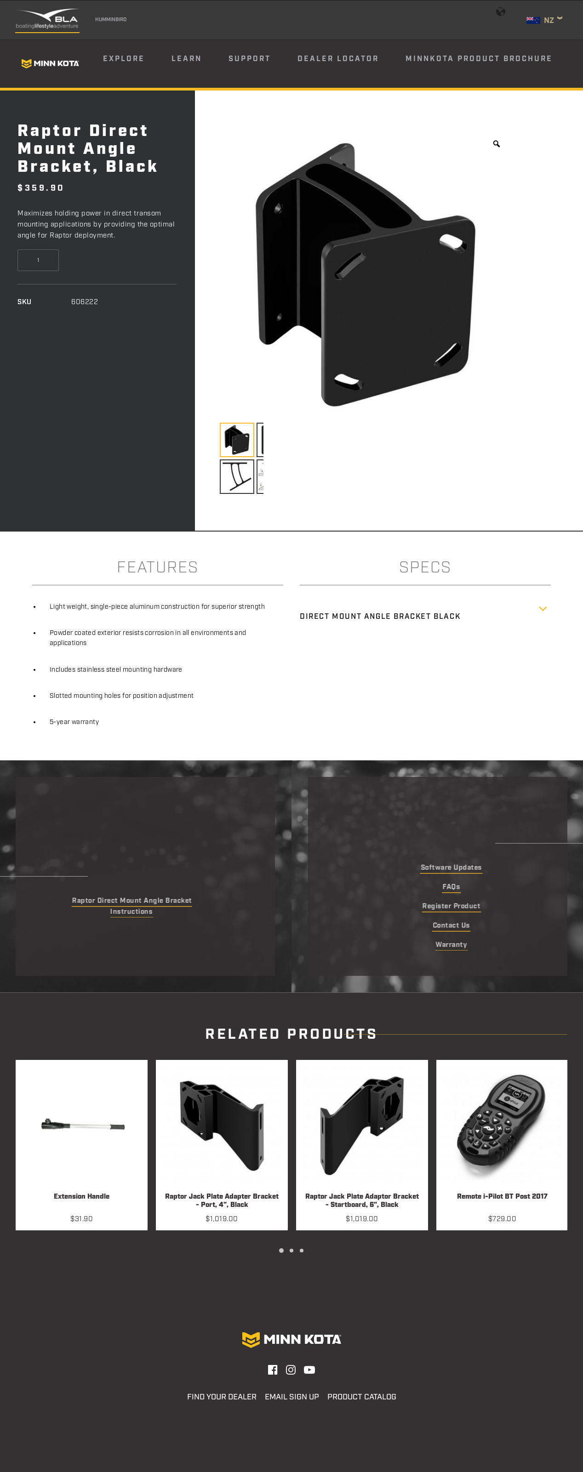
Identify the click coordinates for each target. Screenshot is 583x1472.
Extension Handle (81, 1197)
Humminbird (110, 20)
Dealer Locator (338, 59)
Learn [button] (186, 59)
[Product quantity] (38, 260)
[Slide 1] (281, 1250)
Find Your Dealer (222, 1397)
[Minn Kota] (50, 63)
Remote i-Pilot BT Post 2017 (502, 1197)
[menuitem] (136, 64)
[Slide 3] (302, 1250)
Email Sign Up (292, 1397)
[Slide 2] (291, 1250)
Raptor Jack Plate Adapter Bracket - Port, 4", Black (222, 1201)
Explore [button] (124, 59)
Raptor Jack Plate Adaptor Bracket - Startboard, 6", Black (362, 1201)
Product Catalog (361, 1397)
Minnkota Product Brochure (479, 59)
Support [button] (250, 59)
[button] (82, 1125)
